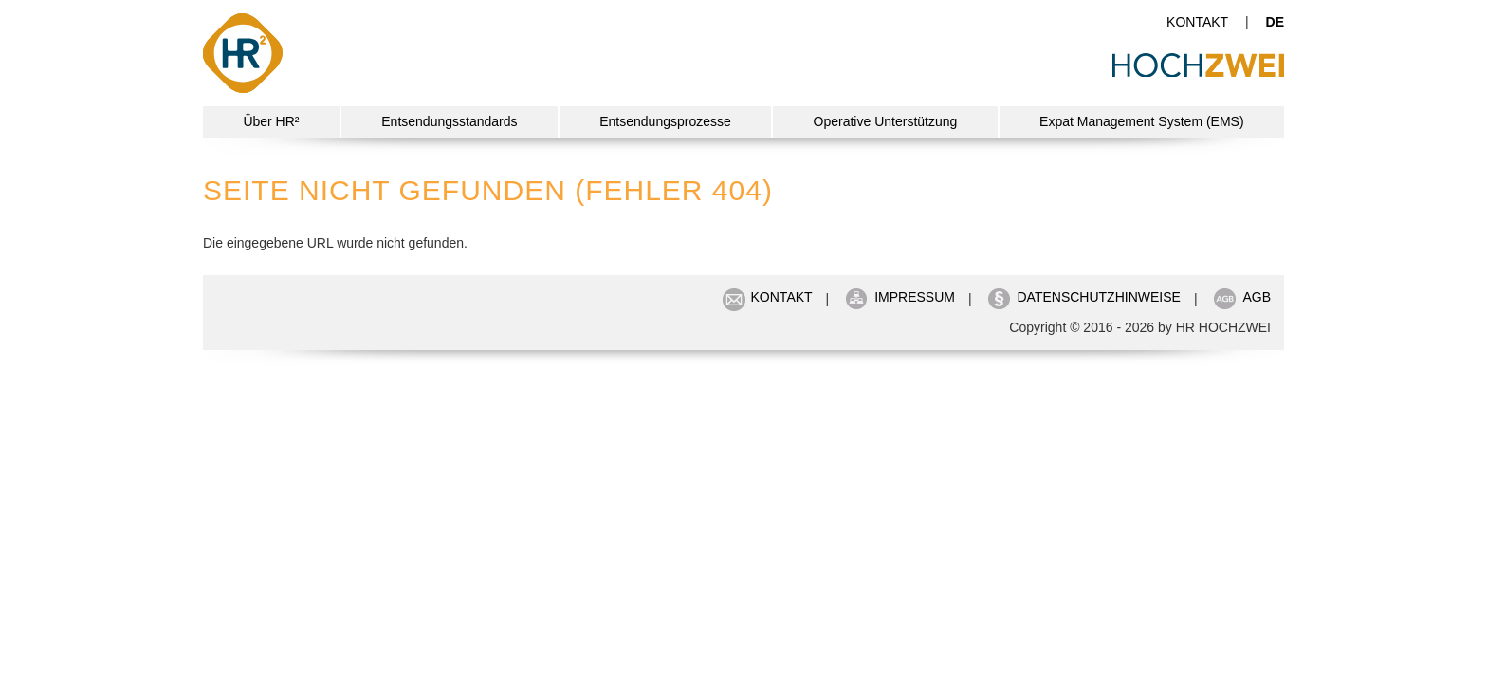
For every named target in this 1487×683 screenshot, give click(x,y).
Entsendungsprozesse (665, 121)
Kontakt (1197, 21)
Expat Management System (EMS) (1141, 121)
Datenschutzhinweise (1098, 297)
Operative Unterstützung (886, 121)
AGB (1256, 297)
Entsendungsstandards (449, 121)
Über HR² (271, 121)
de (1275, 21)
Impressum (914, 297)
